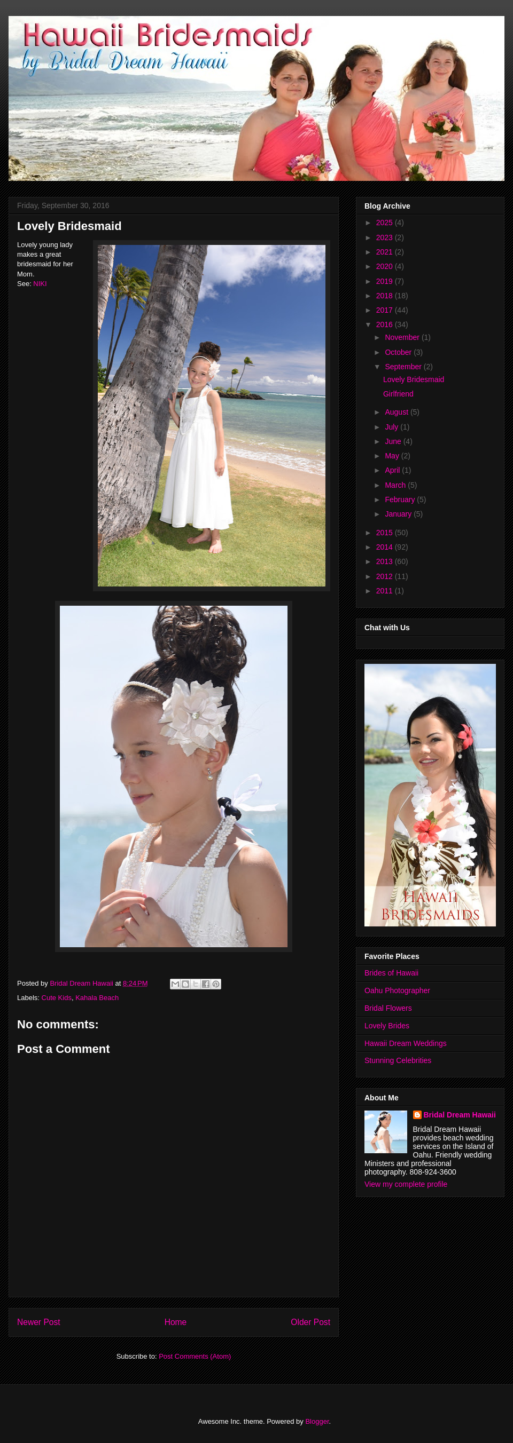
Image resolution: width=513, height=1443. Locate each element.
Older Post (310, 1322)
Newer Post (38, 1322)
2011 (385, 590)
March (396, 485)
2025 (385, 222)
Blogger (317, 1421)
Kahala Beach (97, 998)
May (393, 455)
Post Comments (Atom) (195, 1356)
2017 (385, 310)
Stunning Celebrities (397, 1060)
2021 (385, 252)
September (404, 366)
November (403, 337)
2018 (385, 295)
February (401, 499)
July (392, 427)
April (393, 470)
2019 (385, 281)
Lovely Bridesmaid (413, 379)
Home (176, 1322)
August (397, 412)
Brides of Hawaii (391, 973)
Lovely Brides (386, 1025)
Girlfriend (398, 394)
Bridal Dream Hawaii (460, 1115)
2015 (385, 532)
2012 (385, 576)
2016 (385, 324)
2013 (385, 561)
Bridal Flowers (388, 1008)
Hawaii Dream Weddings (405, 1043)
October (399, 352)
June (394, 441)
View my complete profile (405, 1184)
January (399, 514)
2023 (385, 237)
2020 (385, 266)
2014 (385, 547)
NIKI (39, 284)
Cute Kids (57, 998)
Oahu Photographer (397, 990)
